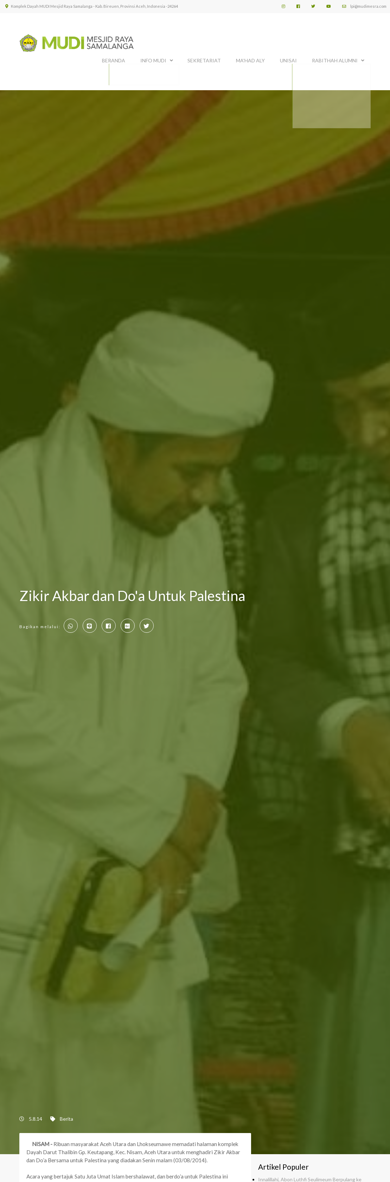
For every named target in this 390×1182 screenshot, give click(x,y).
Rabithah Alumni (335, 59)
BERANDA (113, 59)
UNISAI (288, 59)
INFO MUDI (153, 59)
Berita (66, 1116)
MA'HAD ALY (250, 59)
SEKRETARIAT (204, 59)
